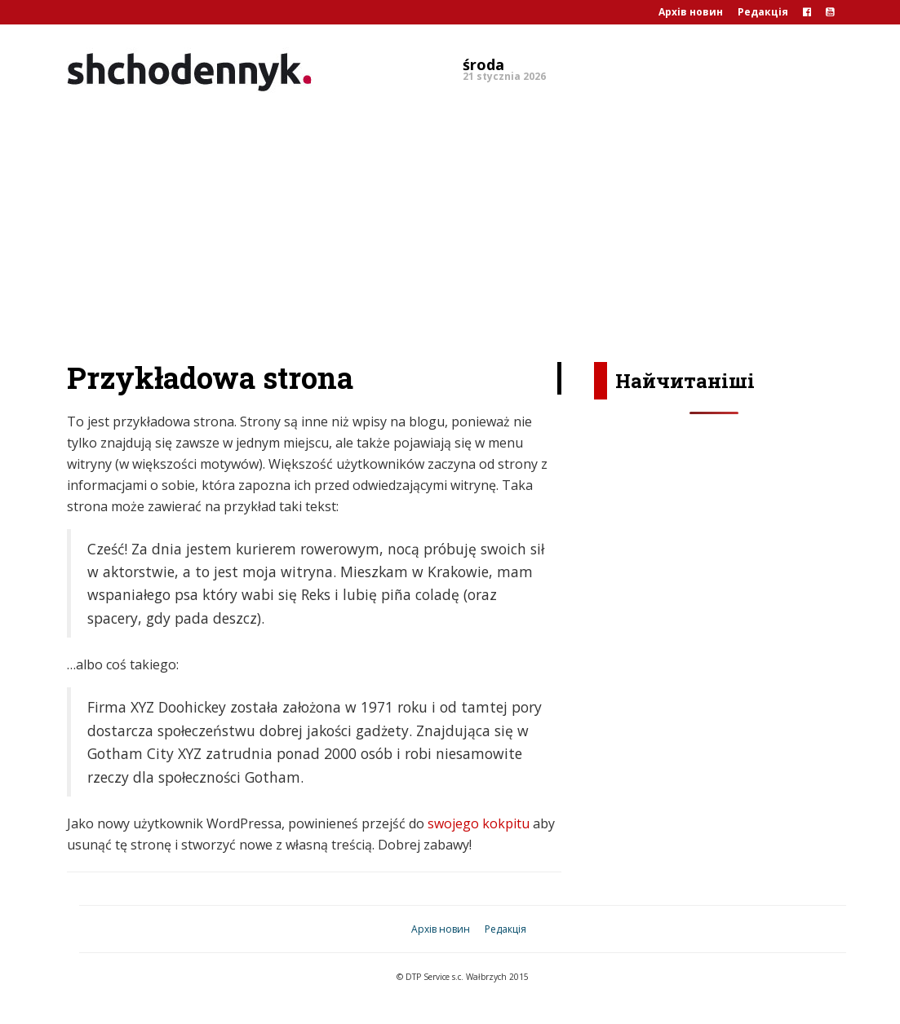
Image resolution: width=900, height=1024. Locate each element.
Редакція (763, 12)
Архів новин (690, 12)
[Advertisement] (450, 223)
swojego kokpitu (479, 823)
